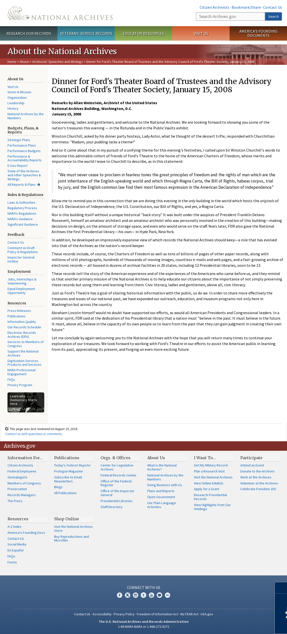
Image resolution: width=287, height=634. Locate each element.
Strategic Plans (18, 140)
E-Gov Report (17, 165)
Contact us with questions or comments (33, 434)
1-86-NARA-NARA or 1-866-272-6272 (143, 626)
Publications (16, 316)
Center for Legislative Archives (117, 467)
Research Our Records (28, 33)
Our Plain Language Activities (161, 505)
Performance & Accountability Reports (24, 158)
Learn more (242, 625)
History (12, 108)
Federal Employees (21, 471)
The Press (14, 501)
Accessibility (102, 614)
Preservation (17, 489)
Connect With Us (143, 587)
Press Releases (19, 310)
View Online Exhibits (208, 483)
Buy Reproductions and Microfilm (71, 538)
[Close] (281, 588)
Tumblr (143, 595)
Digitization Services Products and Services (24, 363)
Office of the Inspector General (118, 493)
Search (273, 16)
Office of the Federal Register (116, 483)
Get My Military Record (211, 465)
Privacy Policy (124, 614)
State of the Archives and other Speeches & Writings (24, 175)
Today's (72, 465)
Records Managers (21, 495)
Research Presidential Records (210, 497)
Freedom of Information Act (157, 614)
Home (11, 61)
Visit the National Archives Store (73, 528)
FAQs (11, 379)
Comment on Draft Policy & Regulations (22, 250)
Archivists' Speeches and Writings (57, 61)
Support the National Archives (22, 353)
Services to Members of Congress (25, 344)
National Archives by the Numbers (25, 116)
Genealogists (17, 477)
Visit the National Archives (213, 477)
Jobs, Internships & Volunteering (21, 281)
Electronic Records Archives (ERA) (21, 334)
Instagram (136, 595)
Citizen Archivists (214, 7)
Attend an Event (252, 465)
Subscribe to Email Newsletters (68, 479)
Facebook (120, 595)
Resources (17, 518)
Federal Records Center (119, 475)
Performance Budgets (24, 151)
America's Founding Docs (26, 532)
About (24, 61)
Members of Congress (24, 483)
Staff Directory (112, 507)
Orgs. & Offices (116, 457)
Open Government (161, 497)
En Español (15, 550)
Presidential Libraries (117, 501)
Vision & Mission (19, 92)
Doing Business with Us (164, 485)
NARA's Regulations (21, 213)
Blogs (58, 487)
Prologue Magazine (68, 471)
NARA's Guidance (20, 219)
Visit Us (201, 33)
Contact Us (272, 7)
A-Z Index (14, 526)
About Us (156, 457)
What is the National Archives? (162, 467)
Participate (251, 457)
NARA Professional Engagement (21, 372)
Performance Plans (21, 145)
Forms (12, 562)
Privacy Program (19, 385)
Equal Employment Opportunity (21, 290)
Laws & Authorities (21, 202)
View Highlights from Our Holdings (212, 507)
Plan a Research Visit (209, 471)
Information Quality (21, 321)
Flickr (167, 595)
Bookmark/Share (246, 7)
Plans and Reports (160, 491)
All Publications (65, 493)
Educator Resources (143, 33)
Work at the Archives (255, 477)
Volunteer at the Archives (259, 483)
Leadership (15, 103)
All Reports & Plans (21, 184)
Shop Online (66, 518)
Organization (17, 97)
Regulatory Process (22, 208)
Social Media (16, 544)
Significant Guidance (22, 224)
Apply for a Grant (206, 489)
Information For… (25, 457)
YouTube (151, 595)
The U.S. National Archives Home (60, 13)
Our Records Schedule (24, 327)
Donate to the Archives (257, 471)
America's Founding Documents (258, 33)
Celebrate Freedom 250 (258, 489)
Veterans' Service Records (86, 33)
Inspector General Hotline (20, 259)
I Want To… (205, 457)
